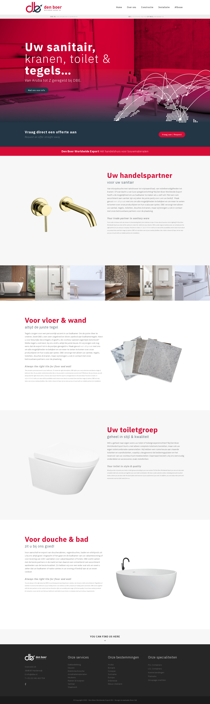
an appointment (145, 227)
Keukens (72, 677)
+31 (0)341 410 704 (139, 17)
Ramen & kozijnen (76, 680)
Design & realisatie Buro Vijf (126, 700)
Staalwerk (72, 687)
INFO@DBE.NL (159, 17)
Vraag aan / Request (172, 134)
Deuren (71, 667)
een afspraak (120, 201)
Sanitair (71, 684)
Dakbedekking (74, 664)
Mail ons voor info (36, 90)
